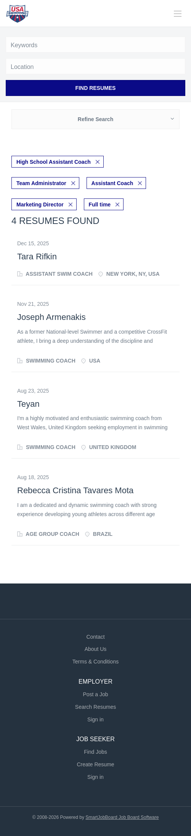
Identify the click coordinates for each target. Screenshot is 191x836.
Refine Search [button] (95, 119)
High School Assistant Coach (53, 162)
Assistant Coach (112, 183)
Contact (95, 637)
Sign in (95, 719)
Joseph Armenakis (51, 317)
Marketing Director (40, 204)
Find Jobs (95, 752)
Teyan (28, 404)
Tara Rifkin (37, 256)
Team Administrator (41, 183)
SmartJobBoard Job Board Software (122, 817)
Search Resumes (95, 707)
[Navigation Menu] (177, 13)
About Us (96, 649)
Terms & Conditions (95, 662)
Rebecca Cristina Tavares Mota (75, 490)
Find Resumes (95, 88)
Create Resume (95, 764)
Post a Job (95, 694)
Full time (100, 204)
